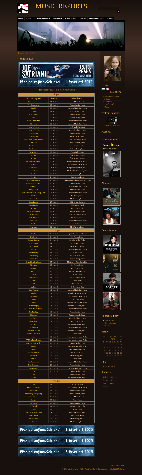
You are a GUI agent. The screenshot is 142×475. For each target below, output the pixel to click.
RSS (81, 469)
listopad (113, 336)
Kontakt (82, 18)
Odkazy (109, 18)
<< (104, 336)
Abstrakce (108, 102)
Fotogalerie (57, 18)
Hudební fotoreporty (111, 96)
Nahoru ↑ (121, 469)
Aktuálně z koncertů (42, 18)
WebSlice (88, 469)
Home (20, 18)
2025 (113, 339)
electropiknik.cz (110, 323)
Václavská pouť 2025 (113, 126)
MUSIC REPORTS (61, 6)
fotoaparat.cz (109, 320)
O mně (28, 18)
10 (104, 350)
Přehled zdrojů (109, 366)
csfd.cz (107, 326)
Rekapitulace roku (96, 18)
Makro (106, 107)
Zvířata (107, 99)
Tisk (94, 469)
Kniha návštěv (70, 18)
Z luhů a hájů (109, 104)
